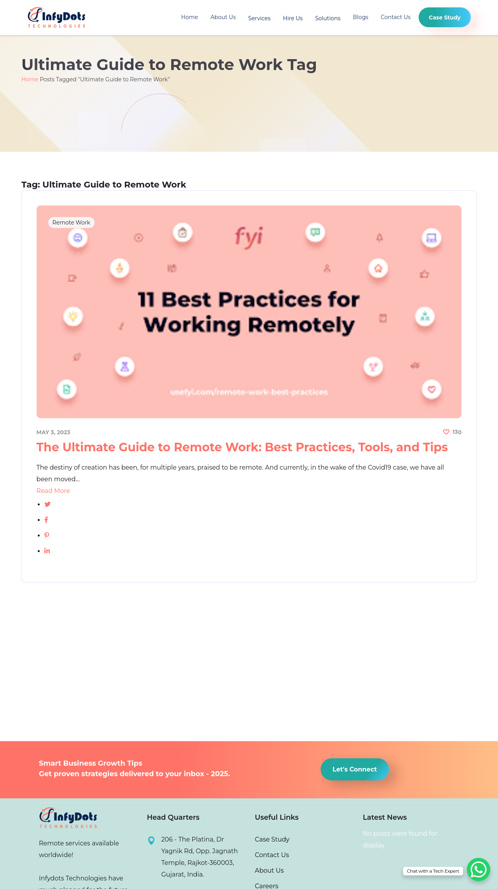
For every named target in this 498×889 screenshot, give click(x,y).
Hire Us (293, 18)
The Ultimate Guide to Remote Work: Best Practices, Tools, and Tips (243, 447)
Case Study (272, 839)
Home (189, 17)
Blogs (360, 17)
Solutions (327, 18)
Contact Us (396, 17)
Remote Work (72, 223)
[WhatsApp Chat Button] (478, 869)
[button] (355, 769)
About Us (223, 17)
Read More (54, 490)
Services (259, 18)
